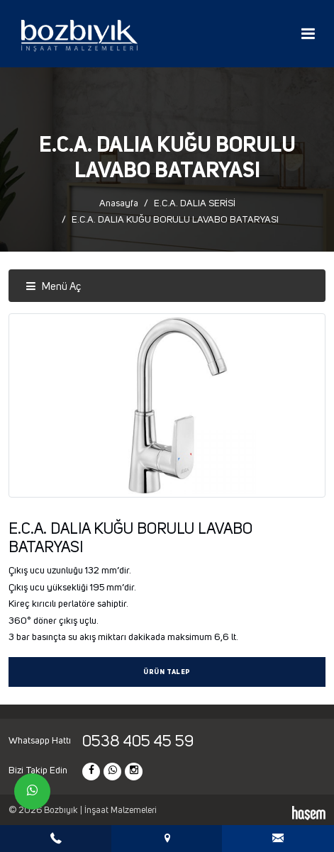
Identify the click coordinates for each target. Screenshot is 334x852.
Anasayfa (118, 203)
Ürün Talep (167, 672)
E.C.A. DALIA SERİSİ (194, 203)
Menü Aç (53, 286)
